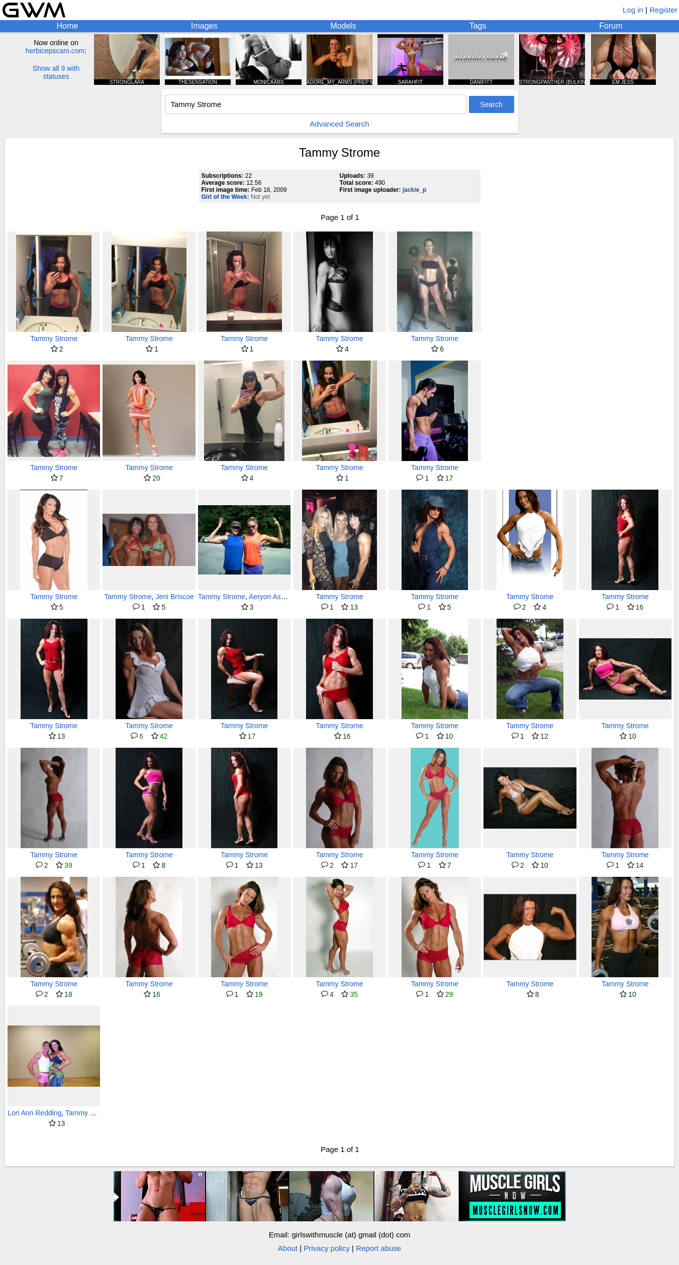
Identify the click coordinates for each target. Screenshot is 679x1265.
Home (67, 26)
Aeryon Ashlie (270, 597)
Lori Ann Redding (34, 1113)
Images (204, 26)
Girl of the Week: (225, 196)
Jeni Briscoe (174, 597)
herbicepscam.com (55, 51)
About (288, 1248)
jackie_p (414, 189)
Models (343, 26)
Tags (478, 26)
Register (663, 10)
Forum (610, 26)
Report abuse (378, 1248)
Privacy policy (327, 1248)
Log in (633, 10)
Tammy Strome (53, 338)
